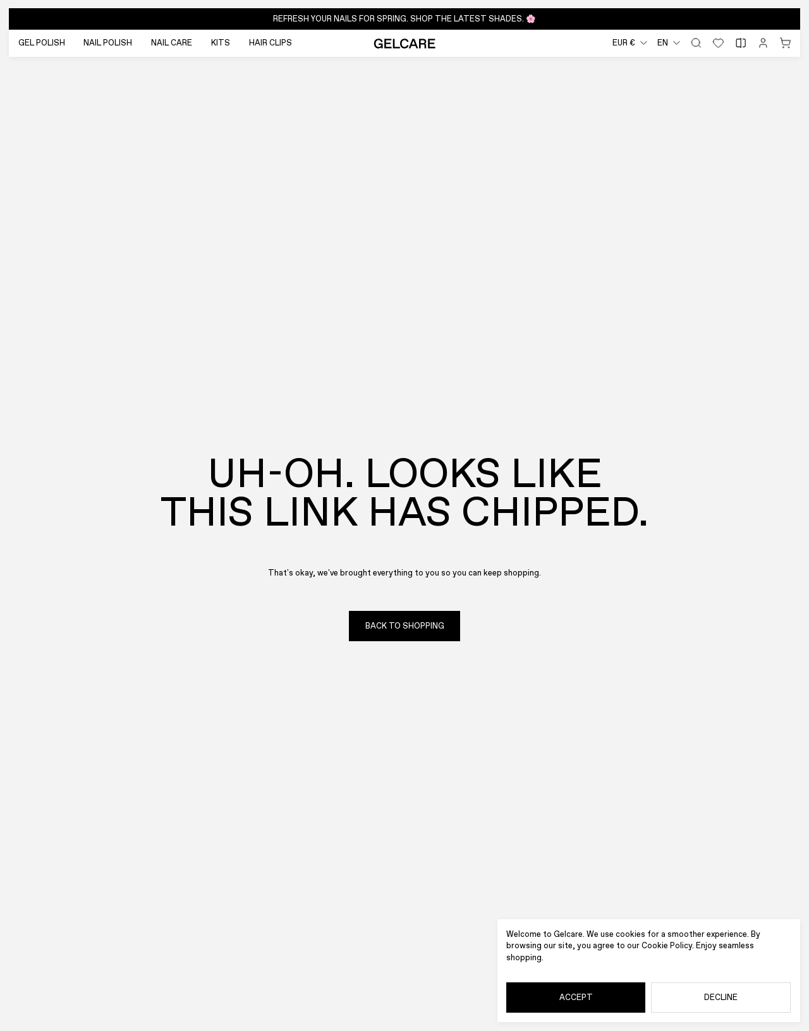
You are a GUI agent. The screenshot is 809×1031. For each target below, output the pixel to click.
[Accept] (575, 997)
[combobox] (629, 43)
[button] (404, 19)
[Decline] (721, 997)
